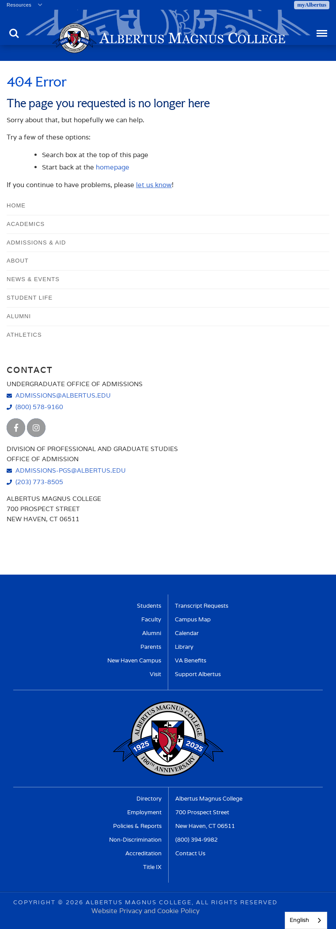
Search (14, 33)
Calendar (187, 633)
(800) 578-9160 (39, 406)
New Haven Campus (134, 660)
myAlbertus (311, 4)
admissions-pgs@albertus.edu (70, 470)
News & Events (33, 279)
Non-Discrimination (135, 839)
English (299, 920)
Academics (26, 224)
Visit (155, 674)
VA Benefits (190, 660)
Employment (144, 812)
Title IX (152, 867)
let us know (154, 185)
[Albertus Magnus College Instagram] (36, 427)
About (18, 260)
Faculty (151, 619)
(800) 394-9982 (196, 839)
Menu (321, 29)
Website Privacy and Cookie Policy (145, 910)
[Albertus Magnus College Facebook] (16, 427)
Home (16, 205)
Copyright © (38, 902)
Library (184, 647)
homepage (112, 167)
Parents (150, 647)
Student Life (30, 297)
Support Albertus (198, 674)
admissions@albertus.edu (63, 395)
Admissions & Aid (36, 242)
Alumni (19, 316)
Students (149, 605)
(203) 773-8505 (39, 482)
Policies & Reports (137, 826)
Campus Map (193, 619)
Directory (149, 798)
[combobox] (306, 920)
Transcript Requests (201, 605)
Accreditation (143, 853)
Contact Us (190, 853)
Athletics (24, 334)
